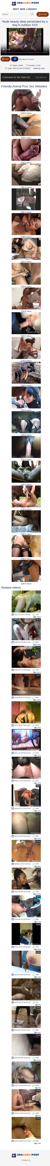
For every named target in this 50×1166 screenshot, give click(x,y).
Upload (42, 14)
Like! (5, 59)
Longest (31, 9)
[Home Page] (25, 3)
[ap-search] (18, 14)
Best (16, 9)
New (22, 9)
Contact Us (26, 1160)
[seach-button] (32, 14)
